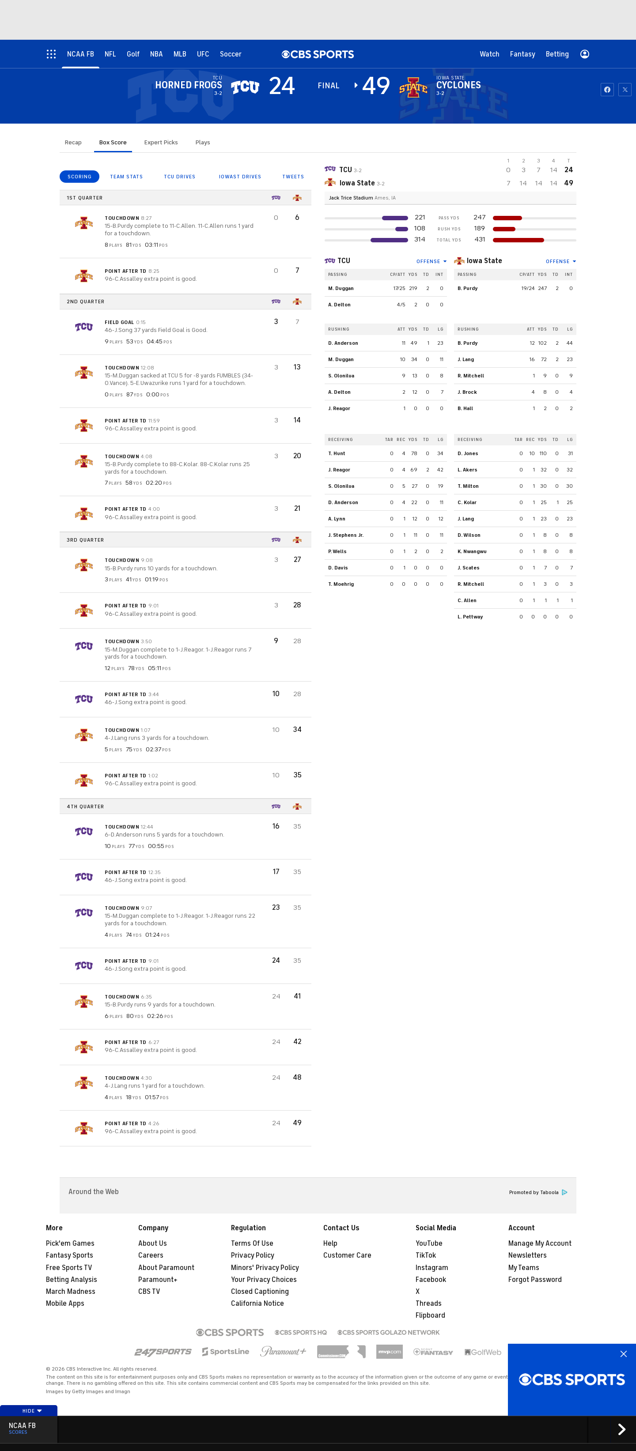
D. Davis (338, 568)
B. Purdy (468, 288)
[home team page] (413, 87)
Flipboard (430, 1315)
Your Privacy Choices (264, 1279)
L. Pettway (470, 617)
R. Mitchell (471, 376)
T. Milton (468, 486)
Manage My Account (540, 1243)
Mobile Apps (65, 1303)
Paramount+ (158, 1279)
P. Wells (337, 551)
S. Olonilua (341, 376)
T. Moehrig (341, 584)
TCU (343, 260)
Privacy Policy (252, 1255)
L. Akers (467, 470)
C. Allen (467, 600)
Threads (429, 1303)
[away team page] (245, 87)
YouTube (429, 1243)
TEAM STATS (126, 176)
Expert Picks (161, 142)
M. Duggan (341, 288)
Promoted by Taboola (538, 1192)
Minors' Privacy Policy (265, 1267)
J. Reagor (339, 408)
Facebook (431, 1279)
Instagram (432, 1267)
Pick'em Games (70, 1243)
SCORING (80, 176)
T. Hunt (336, 453)
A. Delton (339, 305)
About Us (152, 1243)
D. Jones (468, 453)
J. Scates (469, 568)
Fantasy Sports (69, 1255)
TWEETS (293, 176)
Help (330, 1243)
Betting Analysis (71, 1279)
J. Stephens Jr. (345, 535)
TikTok (426, 1255)
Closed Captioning (260, 1291)
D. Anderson (343, 343)
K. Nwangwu (472, 551)
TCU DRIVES (180, 176)
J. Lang (466, 359)
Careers (150, 1255)
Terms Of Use (252, 1243)
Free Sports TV (69, 1267)
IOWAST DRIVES (240, 176)
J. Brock (467, 392)
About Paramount (166, 1267)
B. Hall (465, 408)
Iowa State (484, 260)
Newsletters (527, 1255)
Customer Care (347, 1255)
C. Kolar (467, 502)
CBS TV (149, 1291)
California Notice (257, 1303)
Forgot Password (535, 1279)
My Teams (523, 1267)
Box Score (113, 142)
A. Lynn (336, 519)
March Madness (70, 1291)
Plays (203, 142)
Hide (32, 1411)
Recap (73, 142)
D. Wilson (469, 535)
